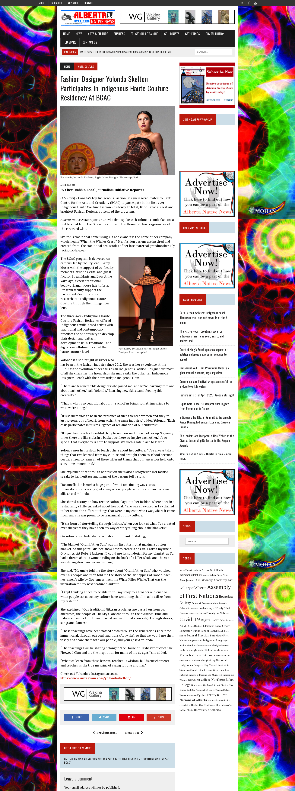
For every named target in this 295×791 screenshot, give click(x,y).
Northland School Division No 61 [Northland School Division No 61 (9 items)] (203, 666)
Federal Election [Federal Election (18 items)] (206, 627)
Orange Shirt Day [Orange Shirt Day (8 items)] (228, 666)
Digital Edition (191, 38)
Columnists (147, 38)
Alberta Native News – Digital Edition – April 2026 (217, 454)
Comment (47, 708)
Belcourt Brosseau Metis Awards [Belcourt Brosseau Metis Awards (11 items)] (232, 599)
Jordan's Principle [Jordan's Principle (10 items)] (215, 636)
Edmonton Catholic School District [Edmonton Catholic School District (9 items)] (228, 617)
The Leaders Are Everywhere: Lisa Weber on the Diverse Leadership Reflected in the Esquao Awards (220, 443)
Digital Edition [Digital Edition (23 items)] (199, 617)
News (55, 38)
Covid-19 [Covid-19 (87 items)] (240, 610)
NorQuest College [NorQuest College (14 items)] (199, 661)
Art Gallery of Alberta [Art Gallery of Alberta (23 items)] (218, 584)
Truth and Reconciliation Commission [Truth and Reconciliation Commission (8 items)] (233, 677)
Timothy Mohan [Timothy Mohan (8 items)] (195, 671)
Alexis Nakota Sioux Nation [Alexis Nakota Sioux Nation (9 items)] (201, 579)
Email (44, 749)
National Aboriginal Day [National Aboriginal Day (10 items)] (200, 646)
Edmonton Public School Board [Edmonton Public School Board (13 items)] (222, 622)
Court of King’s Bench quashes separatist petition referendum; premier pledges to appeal (217, 367)
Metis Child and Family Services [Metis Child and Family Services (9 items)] (240, 636)
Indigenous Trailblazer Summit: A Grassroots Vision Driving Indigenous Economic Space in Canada (222, 430)
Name (44, 737)
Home (42, 38)
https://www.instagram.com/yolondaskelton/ (130, 591)
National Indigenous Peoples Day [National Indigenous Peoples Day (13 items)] (232, 646)
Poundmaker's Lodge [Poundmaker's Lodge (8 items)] (245, 666)
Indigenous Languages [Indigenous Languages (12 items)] (204, 631)
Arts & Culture (74, 38)
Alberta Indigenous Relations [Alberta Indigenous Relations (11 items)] (240, 574)
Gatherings (168, 38)
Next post (126, 650)
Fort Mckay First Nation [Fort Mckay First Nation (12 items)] (232, 627)
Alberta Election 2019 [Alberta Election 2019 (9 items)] (213, 574)
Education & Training (121, 38)
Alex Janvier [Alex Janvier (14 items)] (222, 579)
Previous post (96, 650)
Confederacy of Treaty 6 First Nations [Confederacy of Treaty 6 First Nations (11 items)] (227, 603)
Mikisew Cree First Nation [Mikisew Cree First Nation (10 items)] (238, 642)
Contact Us (232, 38)
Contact (88, 3)
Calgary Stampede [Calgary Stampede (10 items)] (197, 603)
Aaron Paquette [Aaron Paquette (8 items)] (195, 574)
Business (95, 38)
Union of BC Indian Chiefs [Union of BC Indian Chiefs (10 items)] (223, 681)
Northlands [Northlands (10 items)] (252, 661)
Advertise (73, 3)
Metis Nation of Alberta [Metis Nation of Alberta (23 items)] (206, 641)
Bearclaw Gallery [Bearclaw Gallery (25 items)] (201, 598)
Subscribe (57, 3)
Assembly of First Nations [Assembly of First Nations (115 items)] (220, 591)
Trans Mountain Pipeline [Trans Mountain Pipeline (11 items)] (216, 671)
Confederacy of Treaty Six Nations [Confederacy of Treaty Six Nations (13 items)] (208, 611)
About (42, 3)
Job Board (213, 38)
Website (45, 761)
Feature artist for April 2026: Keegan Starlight (215, 405)
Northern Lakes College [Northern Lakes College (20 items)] (228, 661)
